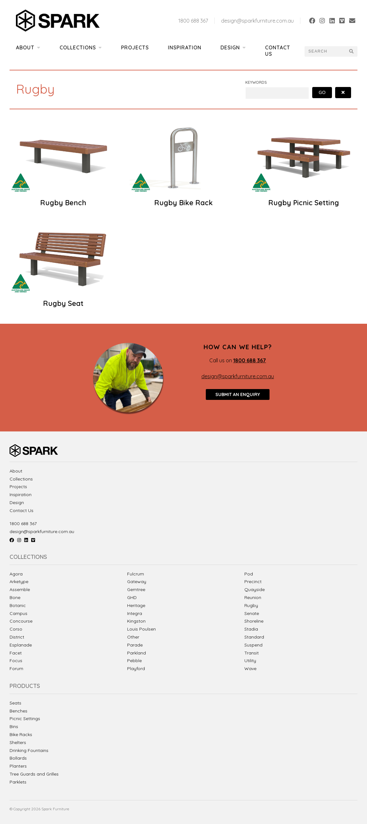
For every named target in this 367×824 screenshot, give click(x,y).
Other (133, 637)
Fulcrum (135, 574)
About (28, 47)
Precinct (253, 581)
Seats (15, 703)
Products (25, 686)
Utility (250, 660)
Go (322, 92)
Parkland (136, 653)
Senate (251, 613)
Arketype (19, 581)
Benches (18, 711)
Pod (248, 574)
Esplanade (21, 645)
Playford (136, 668)
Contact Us (277, 50)
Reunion (252, 597)
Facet (16, 653)
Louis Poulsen (141, 629)
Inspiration (184, 47)
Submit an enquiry (237, 394)
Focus (16, 660)
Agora (16, 574)
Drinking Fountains (29, 750)
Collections (81, 47)
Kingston (136, 621)
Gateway (136, 581)
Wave (250, 668)
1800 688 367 (193, 21)
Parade (135, 645)
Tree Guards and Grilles (34, 774)
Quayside (254, 589)
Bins (14, 726)
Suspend (253, 645)
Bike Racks (21, 734)
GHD (132, 597)
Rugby (251, 605)
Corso (16, 629)
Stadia (251, 629)
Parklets (18, 782)
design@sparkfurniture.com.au (257, 21)
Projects (135, 47)
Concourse (21, 621)
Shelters (18, 742)
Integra (134, 613)
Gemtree (136, 589)
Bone (15, 597)
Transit (251, 653)
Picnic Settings (25, 718)
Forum (16, 668)
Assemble (20, 589)
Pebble (134, 660)
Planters (18, 766)
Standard (254, 637)
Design (233, 47)
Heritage (136, 605)
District (17, 637)
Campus (18, 613)
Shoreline (253, 621)
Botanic (18, 605)
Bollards (18, 758)
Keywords (256, 82)
